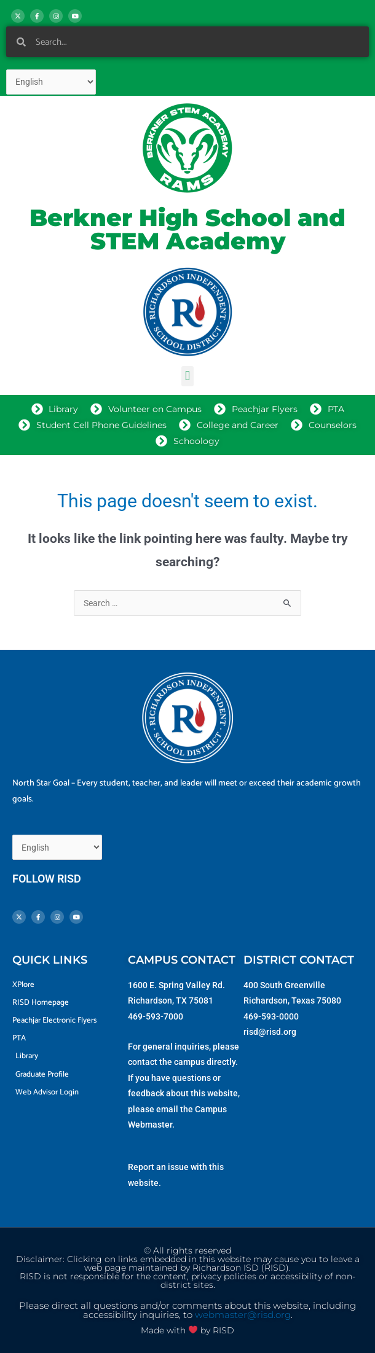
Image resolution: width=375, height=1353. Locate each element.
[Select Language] (51, 82)
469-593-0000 (271, 1016)
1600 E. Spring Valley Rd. (176, 985)
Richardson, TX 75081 (170, 1000)
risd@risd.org (269, 1032)
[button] (187, 376)
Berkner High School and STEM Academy (187, 229)
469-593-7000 (155, 1016)
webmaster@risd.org (243, 1314)
